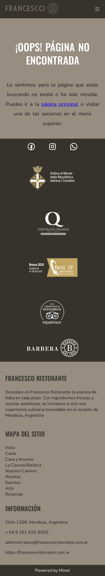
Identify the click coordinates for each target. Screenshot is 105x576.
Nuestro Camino (21, 471)
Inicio (10, 448)
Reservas (14, 494)
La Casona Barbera (23, 465)
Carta (10, 453)
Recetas (13, 477)
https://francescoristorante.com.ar (37, 552)
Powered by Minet (52, 570)
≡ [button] (97, 9)
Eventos (13, 483)
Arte (9, 488)
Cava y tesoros (19, 459)
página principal (59, 104)
